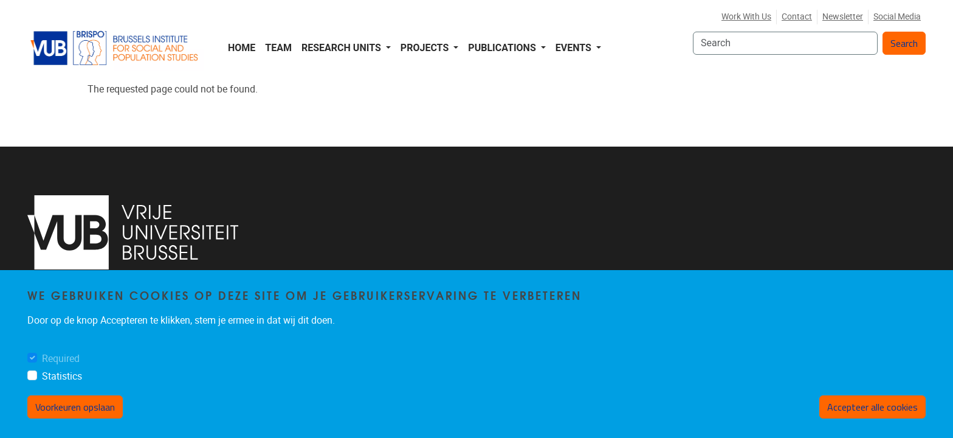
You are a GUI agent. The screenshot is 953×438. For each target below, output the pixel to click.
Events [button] (575, 48)
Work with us (746, 17)
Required (61, 358)
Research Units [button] (342, 48)
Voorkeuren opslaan (75, 407)
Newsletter (842, 17)
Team (278, 48)
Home (241, 48)
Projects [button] (426, 48)
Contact (797, 17)
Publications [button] (503, 48)
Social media (897, 17)
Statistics (62, 376)
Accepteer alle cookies (872, 407)
